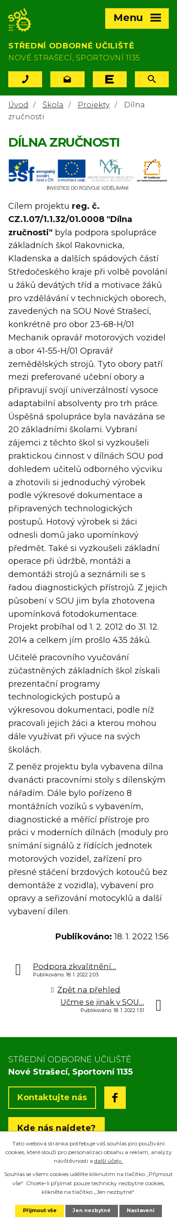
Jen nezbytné (92, 1210)
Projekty (94, 104)
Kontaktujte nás (52, 1097)
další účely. (108, 1160)
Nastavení (140, 1210)
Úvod (18, 104)
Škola (53, 104)
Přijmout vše (40, 1210)
